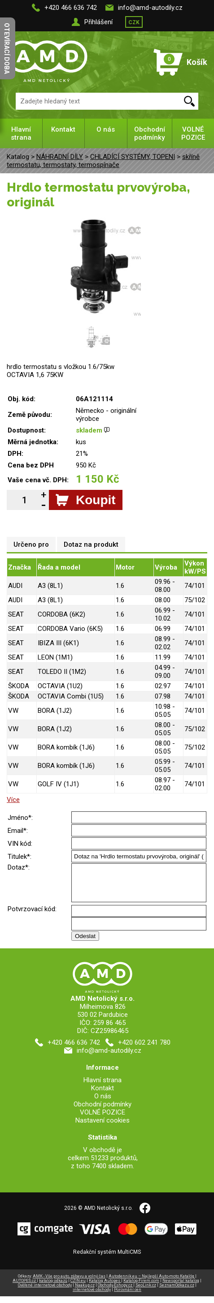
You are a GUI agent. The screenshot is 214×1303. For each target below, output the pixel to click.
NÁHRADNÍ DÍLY (59, 157)
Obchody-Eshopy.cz (115, 1292)
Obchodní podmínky (149, 133)
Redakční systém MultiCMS (107, 1259)
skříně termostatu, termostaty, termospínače (103, 161)
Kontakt (63, 129)
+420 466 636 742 (70, 8)
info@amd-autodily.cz (150, 8)
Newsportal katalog (180, 1287)
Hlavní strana (21, 133)
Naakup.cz (85, 1292)
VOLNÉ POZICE (193, 133)
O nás (105, 129)
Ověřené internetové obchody (45, 1292)
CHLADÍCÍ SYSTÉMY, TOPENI (132, 157)
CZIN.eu (78, 1287)
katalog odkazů (53, 1287)
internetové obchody (92, 1296)
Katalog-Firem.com (141, 1287)
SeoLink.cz (145, 1292)
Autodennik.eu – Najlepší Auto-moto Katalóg (152, 1283)
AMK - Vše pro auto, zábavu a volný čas (69, 1283)
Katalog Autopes (105, 1287)
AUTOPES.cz (25, 1287)
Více (13, 800)
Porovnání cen (127, 1296)
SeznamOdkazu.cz (176, 1292)
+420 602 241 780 (144, 1049)
